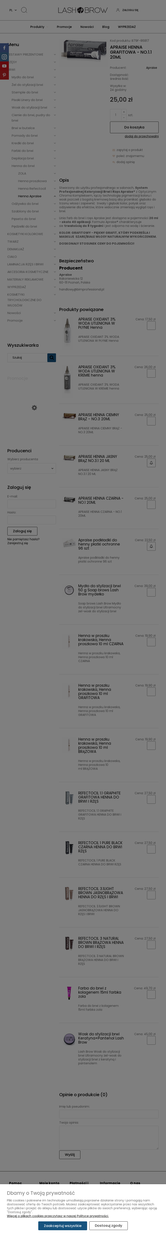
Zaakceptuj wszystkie (62, 1225)
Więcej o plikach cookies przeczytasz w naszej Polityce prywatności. (58, 1216)
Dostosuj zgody (108, 1225)
